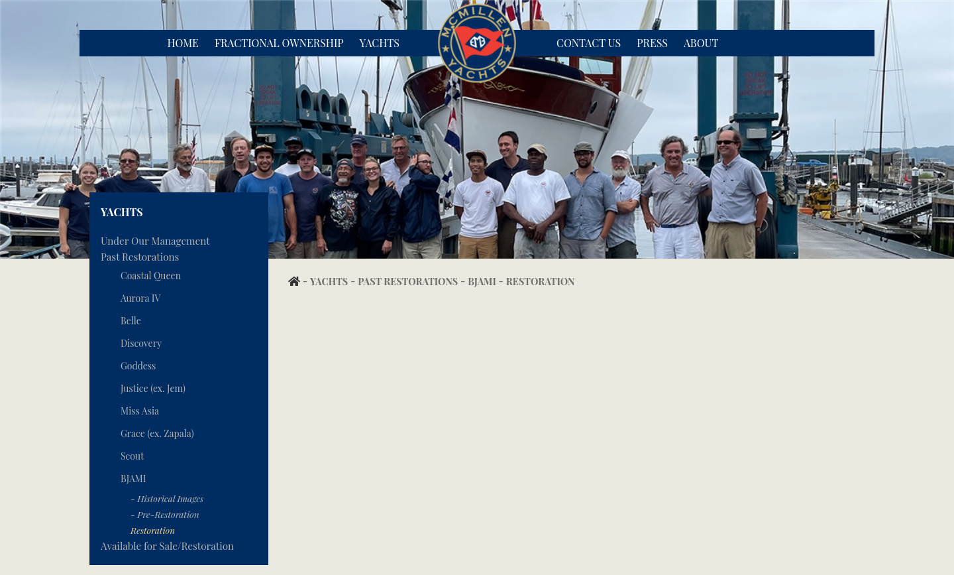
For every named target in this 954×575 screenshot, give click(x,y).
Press (652, 43)
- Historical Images (167, 498)
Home (182, 43)
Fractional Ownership (279, 43)
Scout (132, 456)
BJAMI (133, 478)
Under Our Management (155, 240)
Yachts (379, 43)
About (701, 43)
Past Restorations (140, 256)
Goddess (138, 365)
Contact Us (588, 43)
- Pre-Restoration (165, 514)
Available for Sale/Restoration (167, 545)
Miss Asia (140, 411)
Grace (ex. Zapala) (157, 433)
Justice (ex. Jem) (153, 388)
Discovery (141, 343)
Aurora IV (140, 298)
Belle (131, 320)
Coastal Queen (151, 275)
